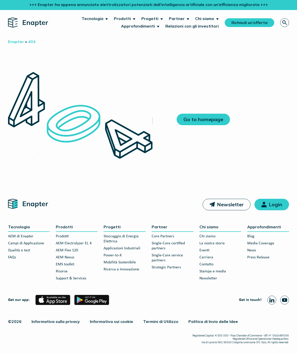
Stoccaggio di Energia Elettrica (121, 238)
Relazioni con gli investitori (192, 26)
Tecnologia (92, 18)
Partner (177, 18)
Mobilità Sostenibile (120, 262)
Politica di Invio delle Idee (213, 321)
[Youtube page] (284, 300)
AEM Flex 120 (67, 250)
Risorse (62, 271)
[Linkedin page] (271, 300)
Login (275, 204)
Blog (250, 236)
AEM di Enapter (21, 236)
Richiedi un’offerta (249, 22)
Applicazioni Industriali (122, 248)
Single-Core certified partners (168, 245)
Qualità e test (19, 250)
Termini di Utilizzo (160, 321)
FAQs (12, 257)
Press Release (258, 257)
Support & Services (71, 278)
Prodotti (122, 18)
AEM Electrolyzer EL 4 (74, 243)
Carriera (206, 257)
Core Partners (163, 236)
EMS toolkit (65, 264)
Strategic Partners (166, 267)
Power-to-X (113, 255)
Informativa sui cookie (111, 321)
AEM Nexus (65, 257)
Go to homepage (203, 119)
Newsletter (230, 204)
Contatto (206, 264)
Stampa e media (212, 271)
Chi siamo (204, 18)
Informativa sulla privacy (56, 321)
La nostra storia (212, 243)
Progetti (149, 18)
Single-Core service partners (167, 257)
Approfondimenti (138, 26)
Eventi (204, 250)
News (251, 250)
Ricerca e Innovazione (121, 269)
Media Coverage (260, 243)
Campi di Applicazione (26, 243)
